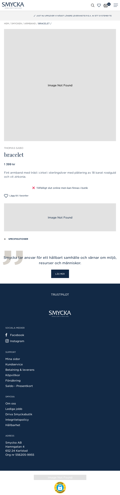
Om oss (10, 403)
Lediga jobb (13, 408)
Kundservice (14, 364)
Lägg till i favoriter (16, 196)
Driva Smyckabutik (18, 414)
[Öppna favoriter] (99, 5)
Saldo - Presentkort (19, 385)
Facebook (14, 335)
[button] (60, 487)
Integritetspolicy (17, 419)
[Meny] (116, 5)
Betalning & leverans (19, 369)
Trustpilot (60, 294)
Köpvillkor (12, 375)
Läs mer (60, 273)
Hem (6, 23)
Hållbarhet (12, 425)
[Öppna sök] (92, 5)
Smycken (16, 23)
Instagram (14, 341)
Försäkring (13, 380)
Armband (30, 23)
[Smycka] (13, 5)
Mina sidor (12, 358)
